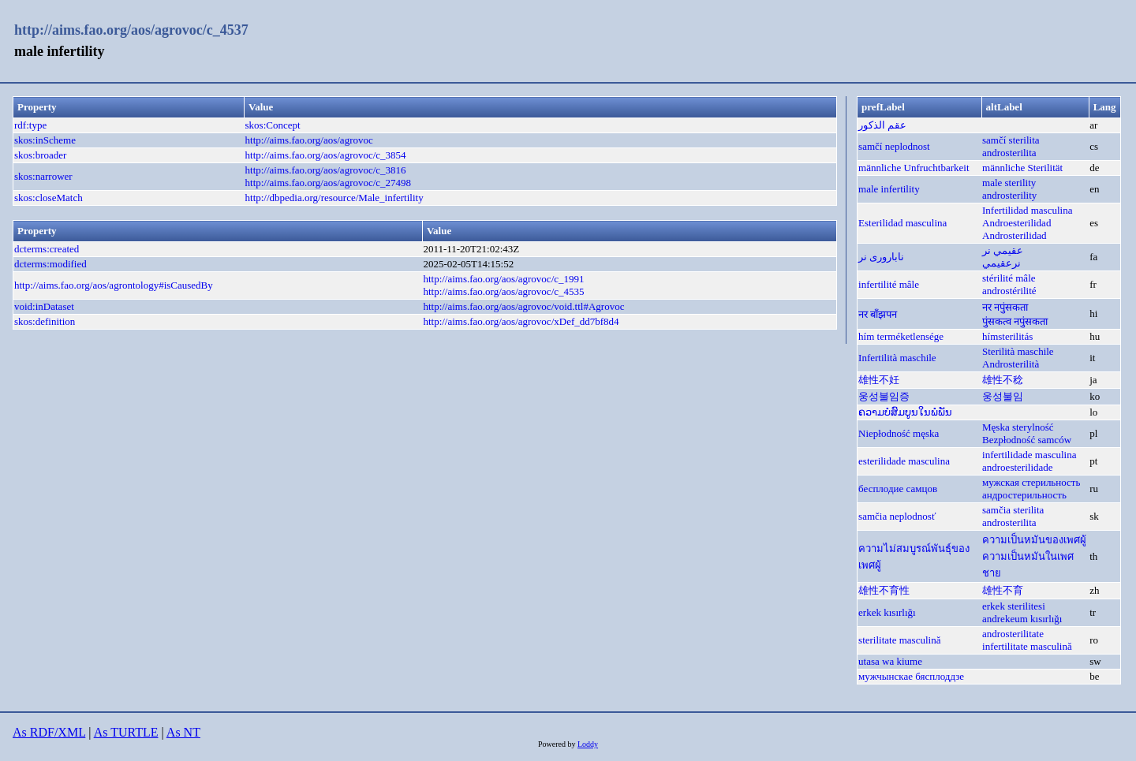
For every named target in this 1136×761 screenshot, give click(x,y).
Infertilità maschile (897, 358)
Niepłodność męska (898, 433)
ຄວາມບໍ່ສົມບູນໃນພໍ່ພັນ (905, 412)
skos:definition (44, 321)
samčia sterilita (1013, 510)
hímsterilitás (1007, 336)
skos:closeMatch (48, 197)
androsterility (1009, 195)
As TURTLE (126, 732)
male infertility (889, 189)
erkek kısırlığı (887, 612)
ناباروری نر (881, 257)
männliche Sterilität (1022, 167)
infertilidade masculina (1029, 455)
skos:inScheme (45, 140)
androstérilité (1009, 291)
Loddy (587, 744)
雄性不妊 (878, 380)
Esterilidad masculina (902, 223)
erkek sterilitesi (1013, 606)
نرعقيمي (1001, 263)
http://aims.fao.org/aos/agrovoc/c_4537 (131, 30)
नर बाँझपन (877, 314)
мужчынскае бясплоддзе (911, 676)
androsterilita (1009, 153)
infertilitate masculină (1027, 646)
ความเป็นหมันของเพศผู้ (1034, 540)
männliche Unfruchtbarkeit (913, 167)
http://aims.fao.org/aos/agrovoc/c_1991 (503, 279)
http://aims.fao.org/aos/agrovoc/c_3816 (325, 170)
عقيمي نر (1002, 250)
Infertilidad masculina (1027, 210)
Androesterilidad (1016, 223)
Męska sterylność (1018, 427)
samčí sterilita (1011, 140)
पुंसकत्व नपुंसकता (1015, 321)
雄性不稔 (1002, 380)
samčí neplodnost (894, 146)
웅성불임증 (884, 396)
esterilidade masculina (904, 461)
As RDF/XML (49, 732)
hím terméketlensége (901, 336)
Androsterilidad (1014, 235)
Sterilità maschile (1018, 351)
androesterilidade (1017, 467)
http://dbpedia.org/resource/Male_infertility (334, 197)
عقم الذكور (882, 125)
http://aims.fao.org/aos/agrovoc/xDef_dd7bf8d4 (520, 321)
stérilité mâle (1009, 278)
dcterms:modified (50, 264)
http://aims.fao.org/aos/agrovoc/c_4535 (503, 291)
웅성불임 (1002, 396)
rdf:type (30, 125)
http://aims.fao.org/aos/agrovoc (309, 140)
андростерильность (1024, 495)
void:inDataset (44, 306)
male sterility (1009, 182)
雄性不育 (1002, 590)
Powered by (557, 744)
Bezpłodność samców (1026, 440)
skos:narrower (43, 176)
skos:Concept (273, 125)
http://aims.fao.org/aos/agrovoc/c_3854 (325, 155)
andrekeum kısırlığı (1022, 619)
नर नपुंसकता (1005, 307)
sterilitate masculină (899, 640)
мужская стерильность (1031, 482)
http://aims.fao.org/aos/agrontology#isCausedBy (113, 285)
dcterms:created (46, 249)
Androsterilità (1010, 364)
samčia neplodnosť (897, 516)
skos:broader (40, 155)
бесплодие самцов (897, 488)
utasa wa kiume (890, 661)
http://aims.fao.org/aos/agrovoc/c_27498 (328, 182)
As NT (183, 732)
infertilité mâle (888, 284)
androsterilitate (1013, 634)
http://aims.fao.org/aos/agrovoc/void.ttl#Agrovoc (523, 306)
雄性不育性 (884, 590)
